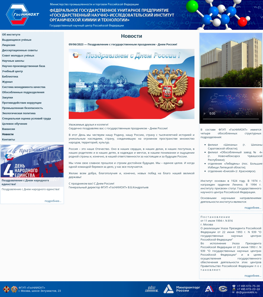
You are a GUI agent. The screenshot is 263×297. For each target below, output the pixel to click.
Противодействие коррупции (21, 102)
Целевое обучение (14, 123)
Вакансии (8, 129)
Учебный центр (12, 71)
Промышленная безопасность (22, 108)
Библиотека (10, 76)
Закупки (7, 97)
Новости (8, 134)
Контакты (8, 139)
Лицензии (8, 45)
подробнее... (253, 207)
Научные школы (13, 60)
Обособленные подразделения (23, 92)
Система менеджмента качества (23, 87)
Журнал (7, 81)
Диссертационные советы (20, 50)
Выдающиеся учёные (16, 39)
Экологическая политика (18, 113)
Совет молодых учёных (18, 55)
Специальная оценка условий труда (26, 118)
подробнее (52, 201)
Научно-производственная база (23, 66)
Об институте (11, 34)
